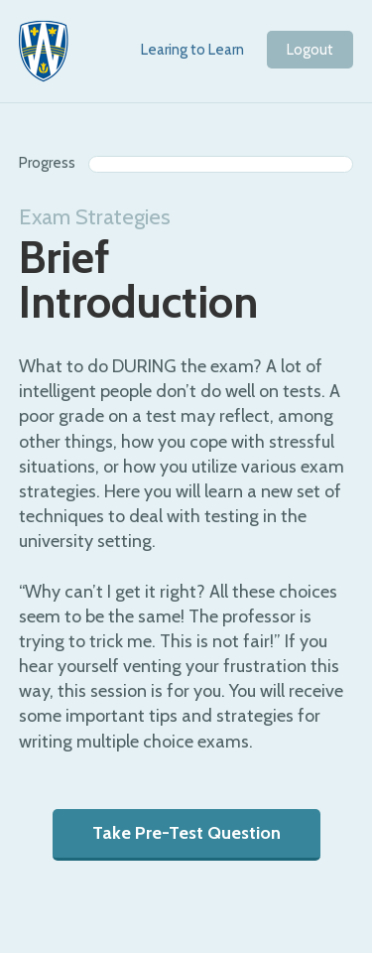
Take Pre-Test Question (186, 833)
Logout (310, 50)
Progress (47, 163)
